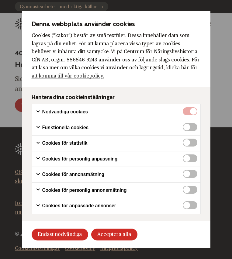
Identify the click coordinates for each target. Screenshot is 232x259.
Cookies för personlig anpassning (77, 159)
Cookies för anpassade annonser (76, 206)
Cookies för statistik (62, 143)
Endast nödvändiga (60, 234)
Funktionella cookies (62, 128)
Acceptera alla (114, 234)
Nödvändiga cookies (62, 112)
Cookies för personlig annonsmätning (81, 190)
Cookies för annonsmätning (70, 174)
